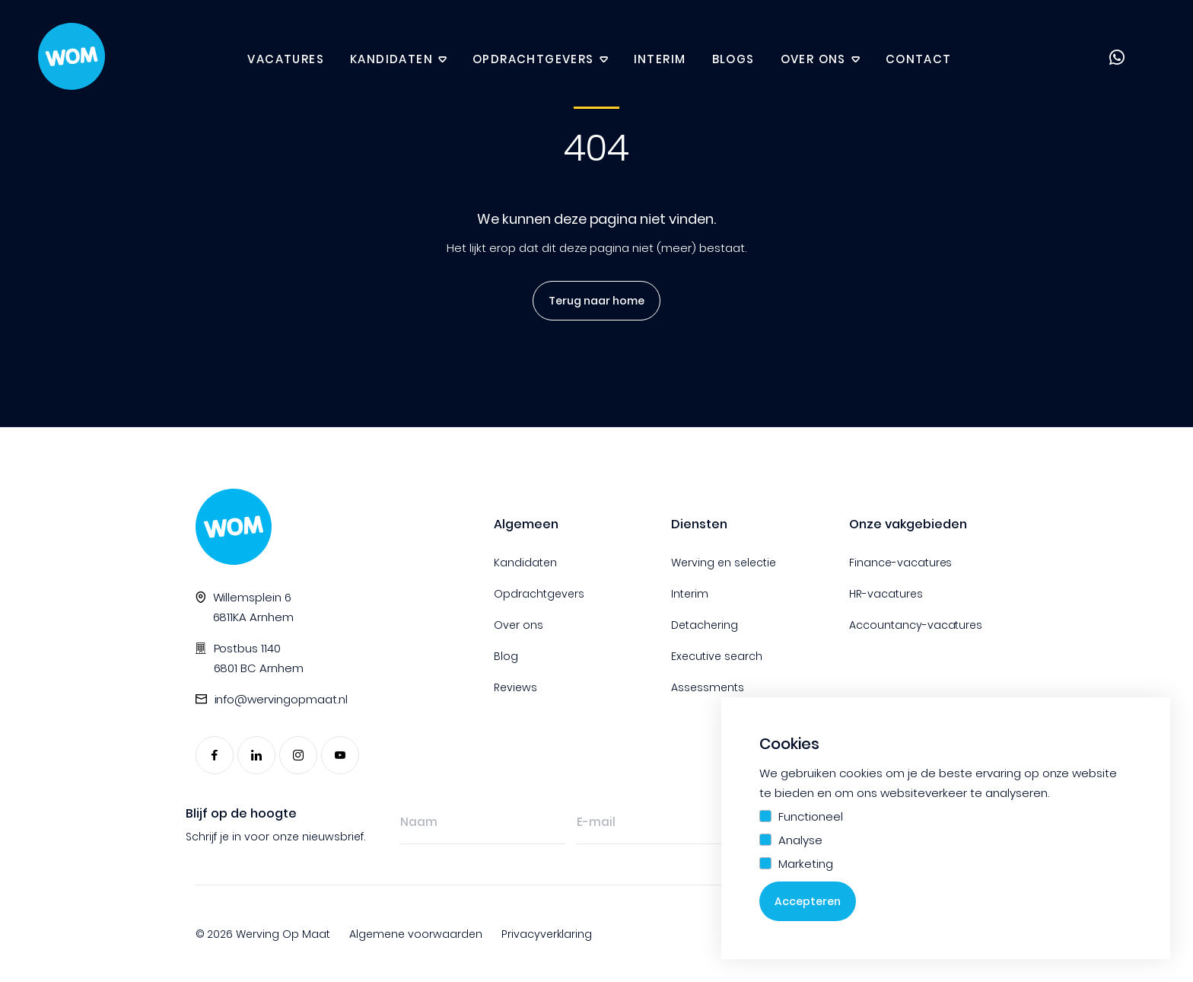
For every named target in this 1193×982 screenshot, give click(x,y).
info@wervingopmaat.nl (281, 699)
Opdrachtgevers (533, 59)
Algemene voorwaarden (415, 934)
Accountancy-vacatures (916, 625)
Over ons (813, 59)
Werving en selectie (723, 562)
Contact (919, 59)
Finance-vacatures (901, 562)
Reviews (515, 687)
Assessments (707, 687)
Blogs (733, 59)
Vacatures (285, 59)
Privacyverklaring (546, 934)
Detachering (704, 625)
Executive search (716, 656)
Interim (660, 59)
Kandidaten (391, 59)
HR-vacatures (886, 593)
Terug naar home (591, 300)
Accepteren (808, 901)
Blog (506, 656)
